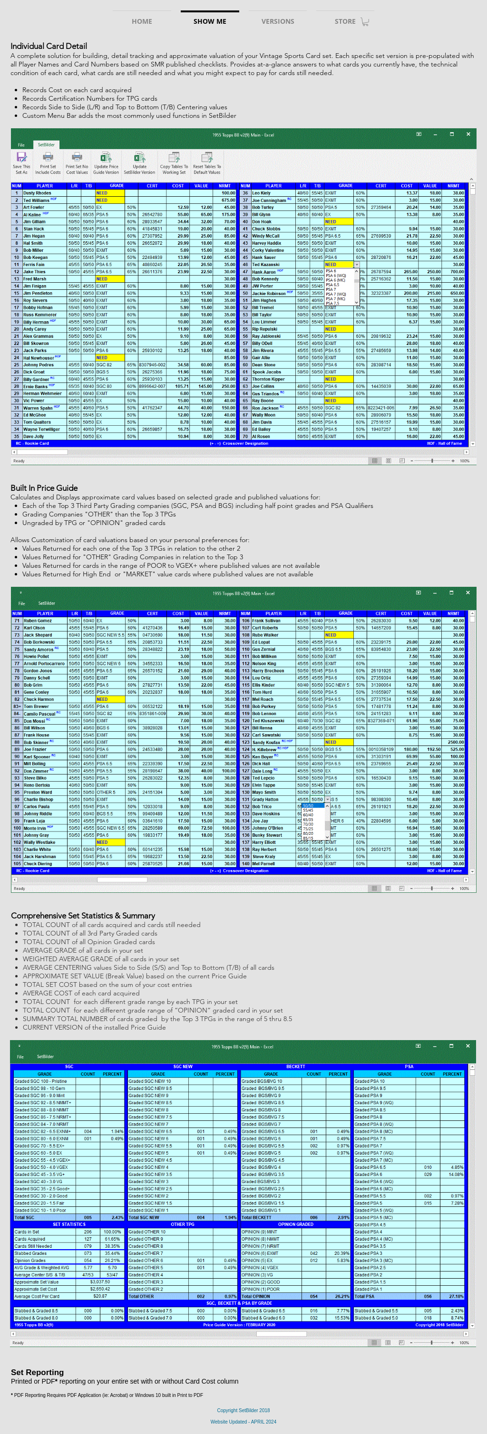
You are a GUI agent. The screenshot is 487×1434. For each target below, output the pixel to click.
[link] (365, 22)
